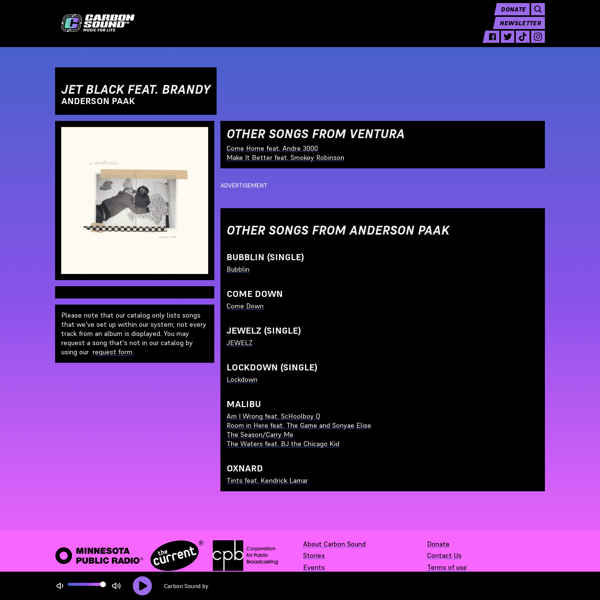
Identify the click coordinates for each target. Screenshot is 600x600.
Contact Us (444, 555)
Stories (314, 555)
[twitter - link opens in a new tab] (508, 43)
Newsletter (520, 29)
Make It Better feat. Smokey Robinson (285, 157)
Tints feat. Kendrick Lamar (267, 480)
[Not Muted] (60, 586)
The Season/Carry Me (260, 434)
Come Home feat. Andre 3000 (272, 148)
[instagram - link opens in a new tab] (538, 43)
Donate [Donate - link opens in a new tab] (438, 544)
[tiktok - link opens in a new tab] (523, 43)
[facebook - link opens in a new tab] (492, 43)
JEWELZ (240, 342)
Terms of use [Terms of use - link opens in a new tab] (447, 567)
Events (314, 567)
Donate (513, 15)
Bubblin (238, 269)
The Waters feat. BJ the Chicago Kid (283, 443)
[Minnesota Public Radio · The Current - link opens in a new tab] (129, 555)
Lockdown (242, 379)
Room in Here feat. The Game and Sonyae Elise (299, 425)
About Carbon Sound (334, 544)
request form (112, 351)
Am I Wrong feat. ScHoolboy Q (273, 416)
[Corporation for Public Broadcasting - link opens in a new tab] (245, 555)
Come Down (245, 306)
